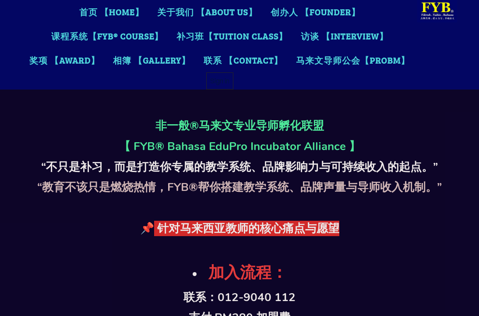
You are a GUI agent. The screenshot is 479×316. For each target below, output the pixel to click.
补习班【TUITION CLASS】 (232, 36)
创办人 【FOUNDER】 (315, 12)
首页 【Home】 (111, 12)
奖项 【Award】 (64, 60)
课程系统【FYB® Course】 (107, 36)
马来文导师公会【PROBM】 (353, 60)
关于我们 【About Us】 (207, 12)
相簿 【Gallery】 (151, 60)
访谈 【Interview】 (344, 36)
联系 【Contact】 (243, 60)
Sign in (219, 80)
